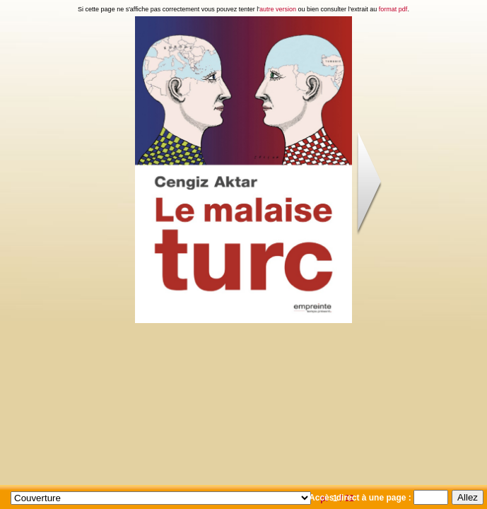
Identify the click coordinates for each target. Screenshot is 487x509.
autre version (277, 9)
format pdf (393, 9)
